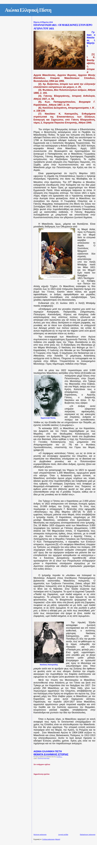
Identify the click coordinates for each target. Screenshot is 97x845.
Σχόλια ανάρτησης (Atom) (51, 839)
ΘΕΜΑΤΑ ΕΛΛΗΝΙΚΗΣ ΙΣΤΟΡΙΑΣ (51, 754)
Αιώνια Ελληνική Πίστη (28, 10)
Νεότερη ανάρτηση (40, 834)
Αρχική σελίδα (63, 834)
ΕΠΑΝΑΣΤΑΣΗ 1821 (44, 758)
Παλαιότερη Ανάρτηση (87, 834)
